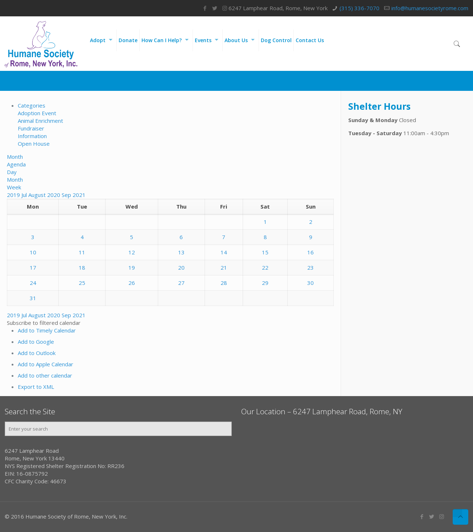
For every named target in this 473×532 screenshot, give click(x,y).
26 (131, 282)
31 (33, 298)
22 (265, 267)
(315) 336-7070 (359, 8)
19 (131, 267)
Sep (67, 194)
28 (224, 282)
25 (82, 282)
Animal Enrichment (40, 120)
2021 (79, 194)
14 (224, 252)
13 (181, 252)
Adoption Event (37, 113)
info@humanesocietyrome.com (429, 8)
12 (131, 252)
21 (224, 267)
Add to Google (36, 341)
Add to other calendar (45, 375)
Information (32, 136)
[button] (44, 322)
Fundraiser (31, 128)
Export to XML (36, 386)
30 (310, 282)
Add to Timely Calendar (47, 330)
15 (265, 252)
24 (33, 282)
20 (181, 267)
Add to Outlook (36, 352)
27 (181, 282)
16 (310, 252)
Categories (31, 105)
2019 (14, 194)
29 (265, 282)
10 (33, 252)
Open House (34, 143)
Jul (24, 194)
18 (82, 267)
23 (310, 267)
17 (33, 267)
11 (82, 252)
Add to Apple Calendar (45, 364)
